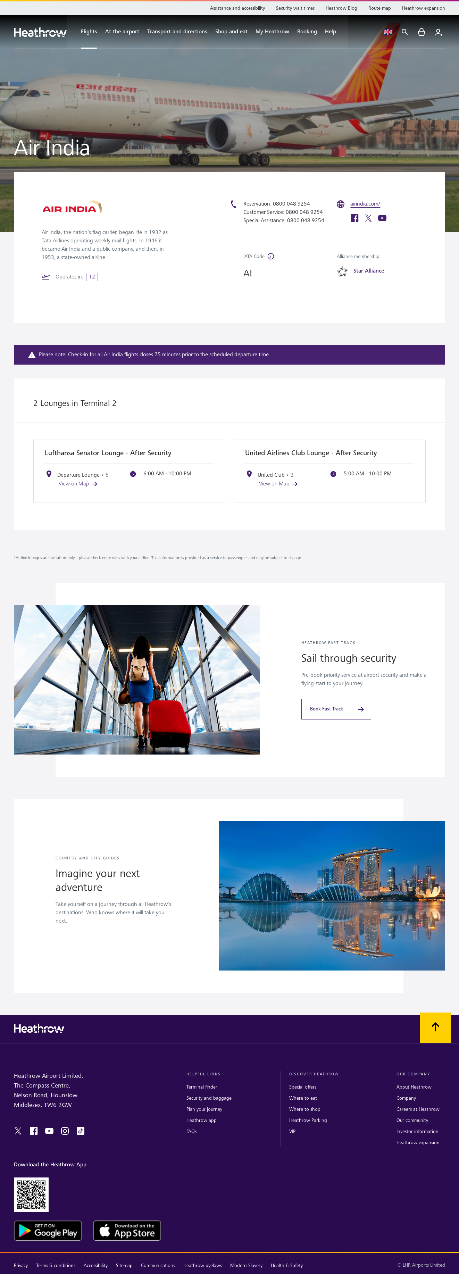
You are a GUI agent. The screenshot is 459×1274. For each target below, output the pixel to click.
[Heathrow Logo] (40, 32)
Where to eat (303, 1098)
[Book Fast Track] (336, 709)
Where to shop (304, 1109)
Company (406, 1098)
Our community (412, 1120)
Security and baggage (209, 1098)
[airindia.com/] (367, 204)
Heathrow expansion (418, 1143)
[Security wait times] (295, 8)
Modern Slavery (246, 1265)
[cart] (421, 32)
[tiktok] (80, 1131)
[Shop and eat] (231, 32)
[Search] (405, 32)
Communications (158, 1265)
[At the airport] (122, 32)
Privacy (21, 1265)
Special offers (302, 1087)
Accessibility (96, 1265)
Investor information (418, 1131)
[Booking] (307, 32)
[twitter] (368, 219)
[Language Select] (388, 32)
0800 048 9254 (291, 204)
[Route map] (379, 8)
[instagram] (65, 1131)
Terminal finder (201, 1087)
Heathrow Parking (308, 1120)
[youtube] (382, 219)
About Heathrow (414, 1087)
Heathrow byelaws (202, 1265)
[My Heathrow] (272, 32)
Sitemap (124, 1265)
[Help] (334, 32)
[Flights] (85, 32)
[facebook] (354, 219)
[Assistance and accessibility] (237, 8)
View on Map (79, 484)
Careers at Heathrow (418, 1109)
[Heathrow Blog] (341, 8)
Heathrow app (201, 1120)
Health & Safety (287, 1265)
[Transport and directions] (177, 32)
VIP (292, 1131)
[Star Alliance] (370, 271)
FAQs (191, 1131)
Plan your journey (204, 1109)
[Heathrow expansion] (423, 8)
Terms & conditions (55, 1265)
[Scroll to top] (435, 1028)
